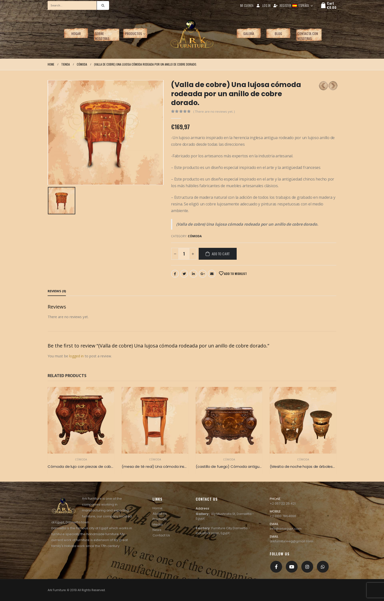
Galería (248, 33)
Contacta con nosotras (307, 36)
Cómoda (195, 236)
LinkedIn (193, 274)
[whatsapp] (323, 567)
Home (157, 508)
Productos (133, 33)
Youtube (292, 567)
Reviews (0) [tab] (57, 291)
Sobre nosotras (102, 36)
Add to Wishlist (235, 274)
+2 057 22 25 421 (283, 503)
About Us (160, 513)
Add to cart (221, 253)
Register (282, 5)
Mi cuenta (246, 5)
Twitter (184, 274)
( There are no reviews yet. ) (214, 111)
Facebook (175, 274)
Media (158, 524)
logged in (76, 356)
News (157, 530)
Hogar (76, 33)
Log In (263, 5)
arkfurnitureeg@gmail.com (291, 541)
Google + (203, 274)
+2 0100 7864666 (283, 516)
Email (212, 274)
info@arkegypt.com (286, 528)
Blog (278, 33)
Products (160, 519)
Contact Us (161, 535)
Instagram (307, 567)
